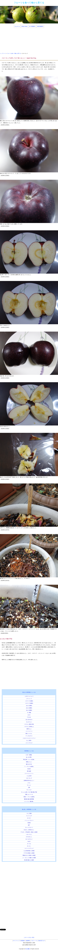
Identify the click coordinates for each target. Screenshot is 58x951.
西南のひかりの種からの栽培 (29, 855)
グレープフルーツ (29, 827)
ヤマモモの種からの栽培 (29, 853)
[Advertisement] (29, 40)
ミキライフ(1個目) (29, 700)
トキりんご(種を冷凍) (29, 724)
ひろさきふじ (29, 836)
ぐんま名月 (29, 775)
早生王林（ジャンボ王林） (29, 759)
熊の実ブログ (42, 940)
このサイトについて (29, 696)
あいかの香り (29, 757)
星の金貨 (29, 771)
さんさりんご (29, 721)
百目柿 (29, 822)
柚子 (29, 825)
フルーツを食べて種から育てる (29, 3)
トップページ (3, 53)
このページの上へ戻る (29, 937)
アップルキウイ (29, 735)
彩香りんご (29, 728)
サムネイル (17, 26)
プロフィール (34, 940)
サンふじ (29, 785)
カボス (29, 714)
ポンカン (29, 846)
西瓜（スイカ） (29, 733)
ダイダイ (29, 818)
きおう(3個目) (29, 710)
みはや (29, 841)
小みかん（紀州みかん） (29, 829)
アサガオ (29, 717)
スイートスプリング (29, 848)
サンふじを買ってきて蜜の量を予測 (29, 792)
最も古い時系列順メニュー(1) (29, 692)
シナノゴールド (29, 742)
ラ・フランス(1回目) (28, 766)
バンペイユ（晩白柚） (29, 801)
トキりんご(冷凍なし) (29, 726)
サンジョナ (29, 789)
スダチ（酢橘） (29, 754)
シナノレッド (29, 698)
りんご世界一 (29, 740)
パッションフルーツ (29, 820)
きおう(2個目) (29, 707)
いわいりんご (29, 834)
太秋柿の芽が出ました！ (29, 780)
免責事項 (28, 940)
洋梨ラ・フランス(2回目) (28, 796)
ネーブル (29, 843)
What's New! (24, 26)
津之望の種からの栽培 (29, 860)
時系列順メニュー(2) (28, 750)
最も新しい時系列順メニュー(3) (29, 809)
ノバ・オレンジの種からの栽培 (29, 857)
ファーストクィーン (29, 773)
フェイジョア (29, 815)
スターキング (29, 778)
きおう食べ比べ (29, 719)
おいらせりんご (29, 839)
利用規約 (23, 940)
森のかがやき (29, 764)
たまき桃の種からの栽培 (29, 850)
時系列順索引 (40, 26)
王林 (29, 787)
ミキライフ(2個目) (29, 703)
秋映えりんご (29, 761)
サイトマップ (16, 940)
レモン (29, 782)
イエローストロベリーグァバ (29, 738)
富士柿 (29, 768)
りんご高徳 (29, 813)
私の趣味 (28, 948)
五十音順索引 (32, 26)
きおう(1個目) (29, 705)
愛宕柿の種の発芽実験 (29, 799)
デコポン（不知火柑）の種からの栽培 (29, 832)
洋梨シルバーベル (29, 794)
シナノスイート (29, 731)
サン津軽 (29, 712)
